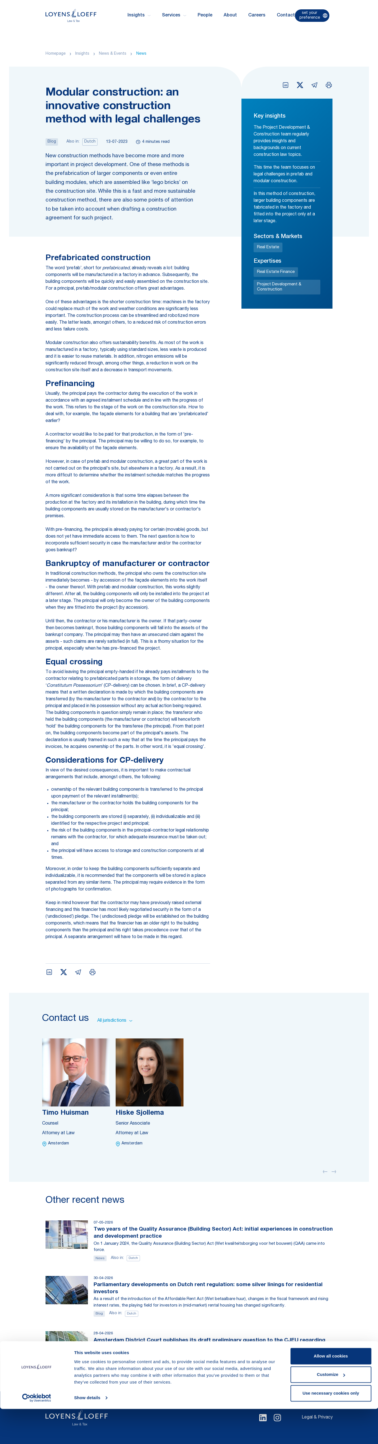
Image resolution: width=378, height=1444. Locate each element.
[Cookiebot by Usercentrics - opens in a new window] (36, 1433)
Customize (331, 1409)
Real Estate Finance (276, 272)
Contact (286, 15)
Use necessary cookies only (331, 1428)
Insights (82, 54)
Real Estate (268, 247)
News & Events (112, 54)
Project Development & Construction (279, 287)
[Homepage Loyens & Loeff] (71, 15)
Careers (256, 15)
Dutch (90, 142)
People (205, 15)
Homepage (56, 54)
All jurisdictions (114, 1021)
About (230, 15)
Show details (87, 1432)
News (141, 54)
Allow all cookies (331, 1391)
